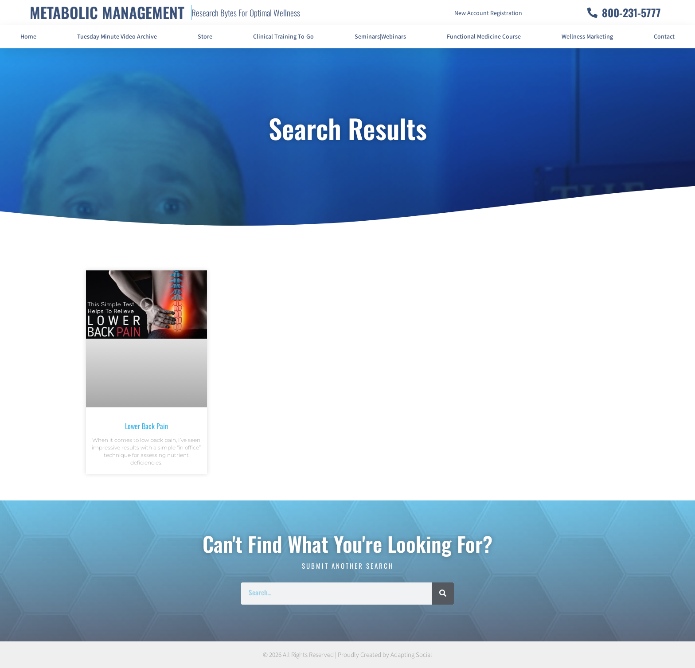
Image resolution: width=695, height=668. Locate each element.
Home (28, 37)
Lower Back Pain (146, 426)
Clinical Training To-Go (283, 37)
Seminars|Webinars (380, 37)
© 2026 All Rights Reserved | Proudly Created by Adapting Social (347, 655)
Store (205, 37)
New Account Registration (488, 13)
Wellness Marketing (587, 37)
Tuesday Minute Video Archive (117, 37)
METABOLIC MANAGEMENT (107, 12)
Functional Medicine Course (484, 37)
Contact (664, 37)
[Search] (443, 593)
